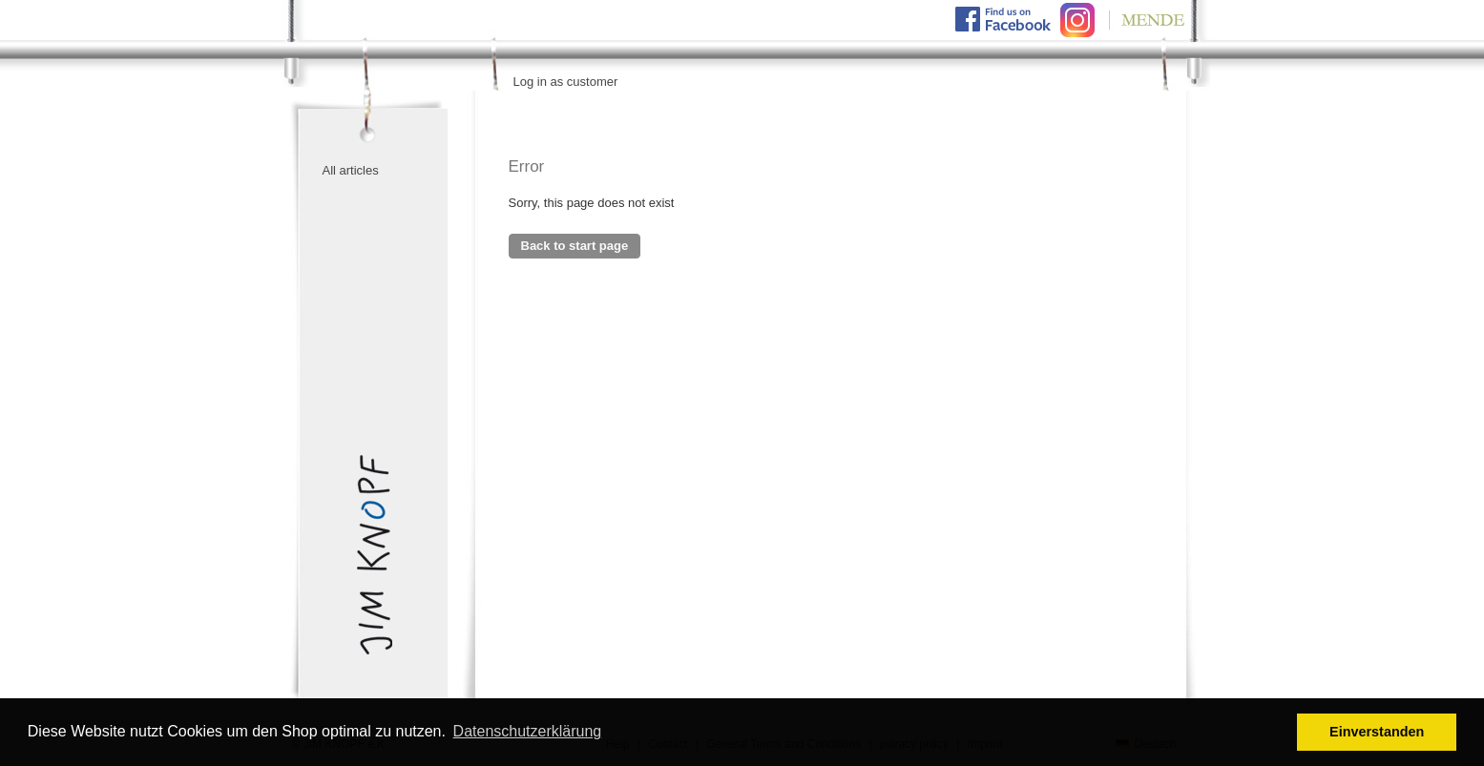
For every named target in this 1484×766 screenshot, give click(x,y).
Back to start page (575, 245)
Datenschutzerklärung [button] (527, 731)
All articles (351, 170)
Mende (1143, 19)
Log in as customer (565, 81)
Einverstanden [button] (1376, 731)
